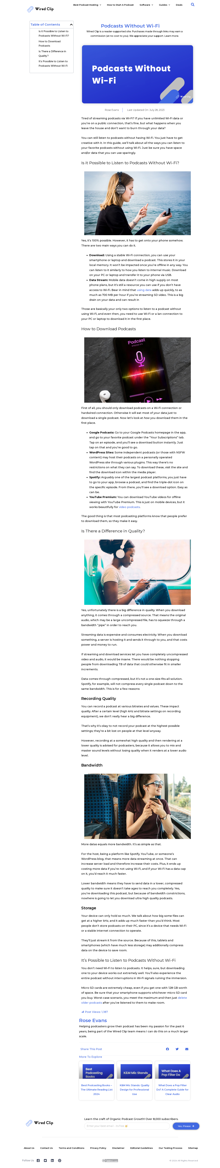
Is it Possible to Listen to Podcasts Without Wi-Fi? (54, 33)
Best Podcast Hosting (87, 5)
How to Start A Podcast (120, 4)
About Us (29, 1148)
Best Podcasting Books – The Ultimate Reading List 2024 (97, 1090)
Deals (179, 4)
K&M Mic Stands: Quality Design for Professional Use (134, 1090)
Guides (164, 5)
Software (146, 5)
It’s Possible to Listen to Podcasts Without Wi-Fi (53, 63)
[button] (193, 4)
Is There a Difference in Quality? (52, 53)
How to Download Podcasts (50, 43)
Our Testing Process (170, 1148)
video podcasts (129, 507)
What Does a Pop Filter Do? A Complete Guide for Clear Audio (172, 1090)
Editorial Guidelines (141, 1148)
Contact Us (46, 1148)
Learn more (171, 36)
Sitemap (193, 1148)
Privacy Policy (98, 1148)
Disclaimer (118, 1148)
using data (144, 290)
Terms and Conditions (71, 1148)
